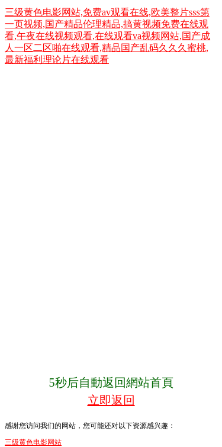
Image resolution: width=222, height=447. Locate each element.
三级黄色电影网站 (33, 442)
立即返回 (111, 400)
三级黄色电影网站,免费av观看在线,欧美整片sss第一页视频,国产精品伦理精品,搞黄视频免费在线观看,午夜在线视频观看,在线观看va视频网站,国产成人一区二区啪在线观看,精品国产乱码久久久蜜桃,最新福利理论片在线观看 (107, 36)
